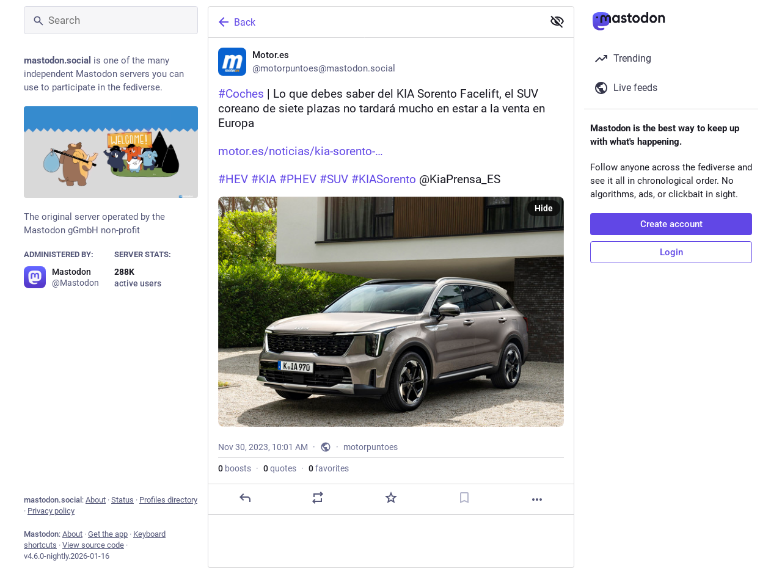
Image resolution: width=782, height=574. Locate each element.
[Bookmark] (464, 497)
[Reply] (245, 497)
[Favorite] (391, 497)
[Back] (374, 22)
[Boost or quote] (317, 497)
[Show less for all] (557, 21)
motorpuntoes (370, 447)
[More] (537, 499)
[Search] (111, 20)
